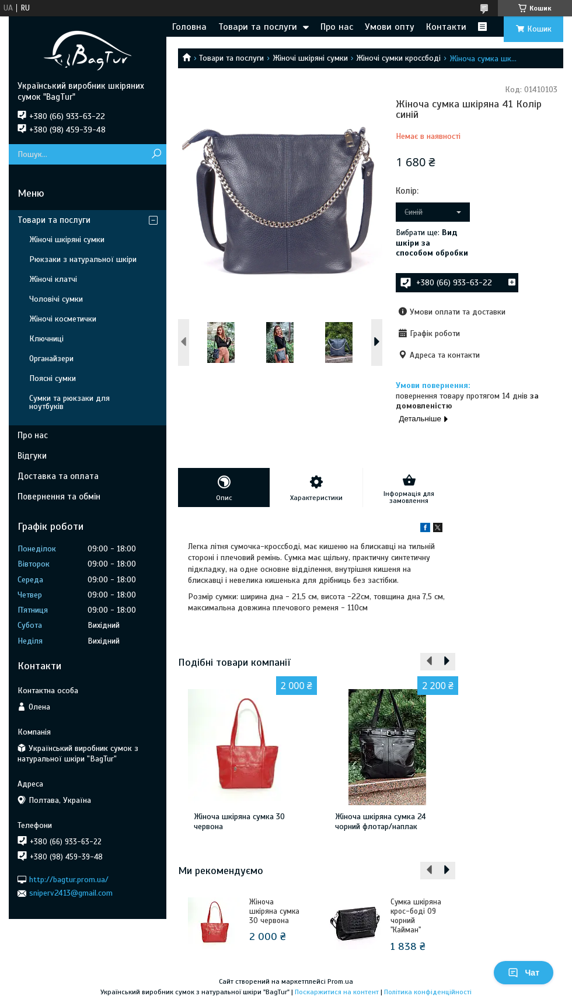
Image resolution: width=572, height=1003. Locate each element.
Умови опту (389, 27)
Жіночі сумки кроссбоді (398, 58)
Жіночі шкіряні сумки (310, 58)
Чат (523, 972)
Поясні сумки (52, 378)
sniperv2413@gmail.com (71, 893)
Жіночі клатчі (53, 279)
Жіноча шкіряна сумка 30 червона (239, 822)
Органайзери (51, 359)
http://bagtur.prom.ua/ (69, 880)
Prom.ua (340, 981)
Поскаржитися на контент (337, 992)
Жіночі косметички (62, 319)
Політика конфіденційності (428, 992)
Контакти (446, 27)
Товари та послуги (257, 27)
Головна (189, 27)
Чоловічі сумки (56, 299)
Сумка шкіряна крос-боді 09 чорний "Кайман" (415, 916)
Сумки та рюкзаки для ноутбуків (69, 402)
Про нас (336, 27)
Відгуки (32, 455)
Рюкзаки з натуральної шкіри (83, 259)
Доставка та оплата (58, 476)
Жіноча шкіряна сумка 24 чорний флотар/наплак (380, 822)
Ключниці (46, 339)
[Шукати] (156, 154)
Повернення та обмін (59, 496)
